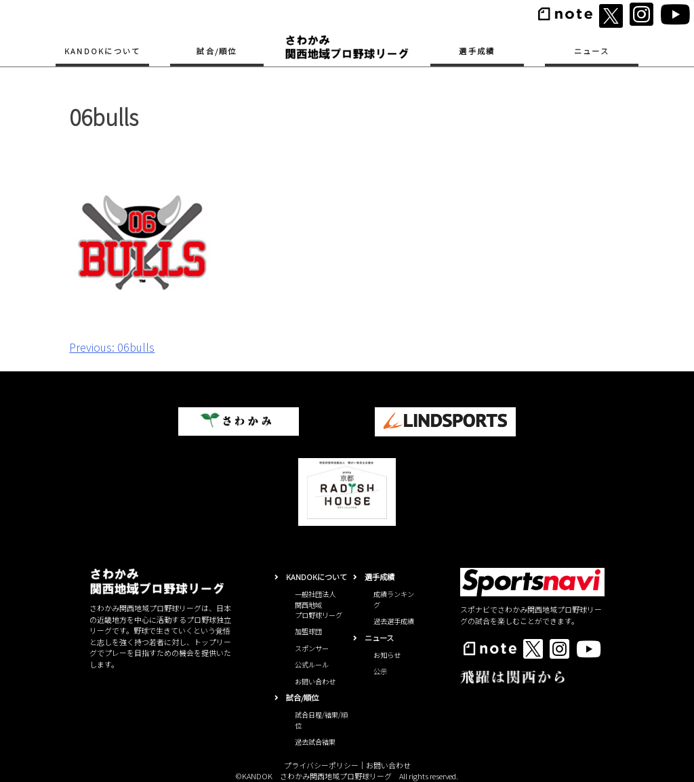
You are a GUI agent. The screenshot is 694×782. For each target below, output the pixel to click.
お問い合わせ (315, 681)
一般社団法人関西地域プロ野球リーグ (318, 604)
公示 (380, 671)
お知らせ (387, 655)
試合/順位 (217, 50)
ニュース (591, 50)
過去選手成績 (393, 621)
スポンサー (312, 648)
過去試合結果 (315, 742)
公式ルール (312, 664)
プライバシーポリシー (321, 765)
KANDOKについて (102, 50)
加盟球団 (308, 631)
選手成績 (477, 50)
